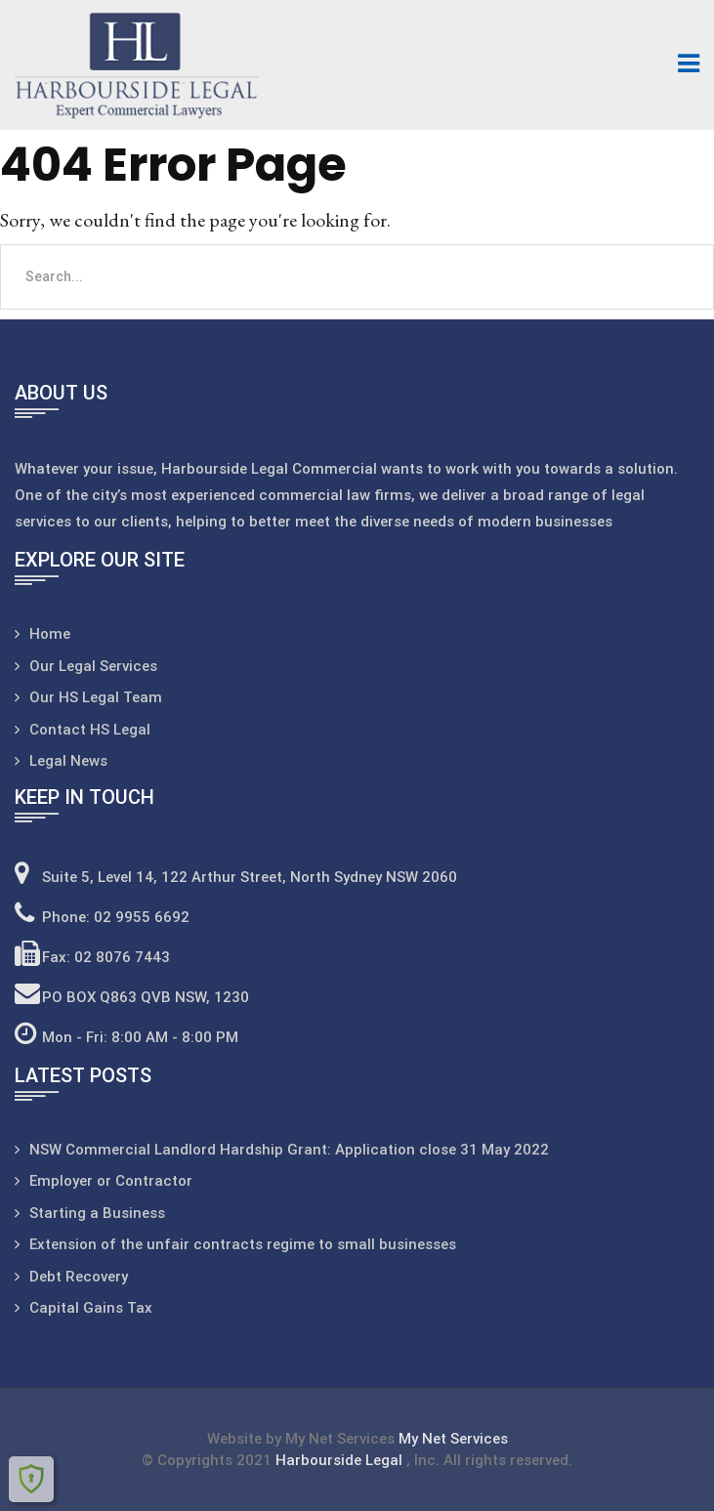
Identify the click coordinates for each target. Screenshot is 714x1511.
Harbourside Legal (340, 1460)
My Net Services (453, 1439)
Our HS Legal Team (95, 697)
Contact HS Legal (89, 729)
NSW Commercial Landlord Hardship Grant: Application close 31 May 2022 (289, 1149)
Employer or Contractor (110, 1181)
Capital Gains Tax (90, 1308)
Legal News (68, 761)
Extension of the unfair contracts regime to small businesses (242, 1244)
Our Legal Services (93, 666)
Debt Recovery (78, 1276)
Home (49, 634)
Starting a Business (97, 1213)
